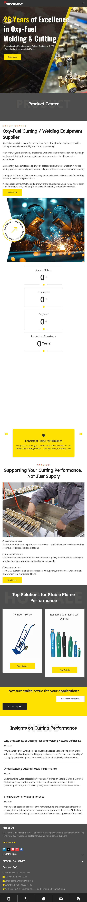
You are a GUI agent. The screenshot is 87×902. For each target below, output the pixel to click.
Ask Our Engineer (15, 706)
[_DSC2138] (43, 509)
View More (9, 842)
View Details (22, 666)
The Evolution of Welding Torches (24, 796)
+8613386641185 (24, 884)
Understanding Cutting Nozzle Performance (30, 768)
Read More (12, 192)
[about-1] (43, 230)
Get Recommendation (70, 699)
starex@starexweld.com (22, 880)
